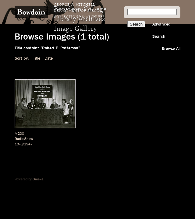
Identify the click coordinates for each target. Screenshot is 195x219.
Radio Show (24, 139)
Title (36, 58)
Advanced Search (161, 30)
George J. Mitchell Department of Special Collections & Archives (79, 11)
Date (48, 58)
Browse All (170, 49)
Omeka (38, 179)
